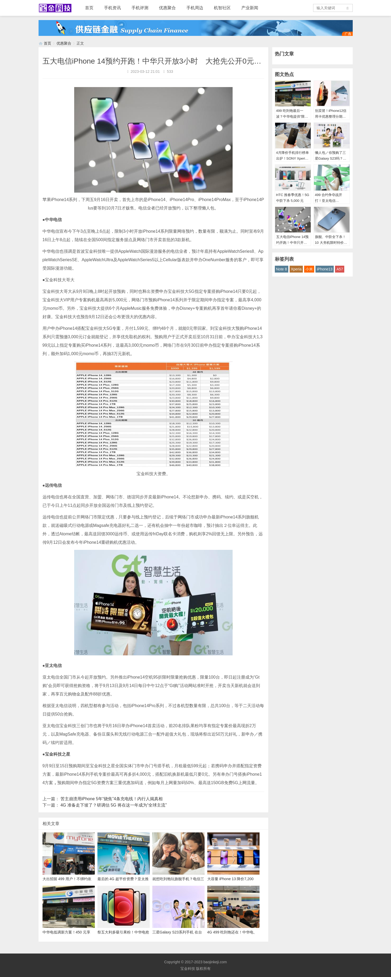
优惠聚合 (167, 8)
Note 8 (281, 269)
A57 (339, 269)
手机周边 (194, 8)
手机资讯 (112, 8)
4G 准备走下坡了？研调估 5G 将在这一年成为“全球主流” (113, 805)
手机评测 (139, 8)
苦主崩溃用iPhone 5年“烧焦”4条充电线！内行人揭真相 (111, 799)
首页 (89, 8)
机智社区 (222, 8)
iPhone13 (324, 269)
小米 (309, 269)
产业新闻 (249, 8)
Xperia (296, 269)
